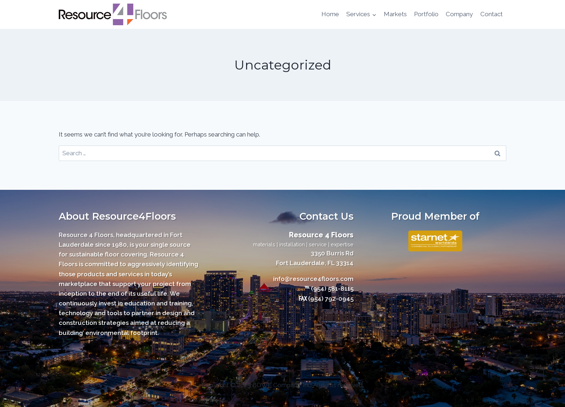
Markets (395, 14)
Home (330, 14)
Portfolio (426, 14)
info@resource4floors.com (313, 278)
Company (459, 14)
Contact (491, 14)
